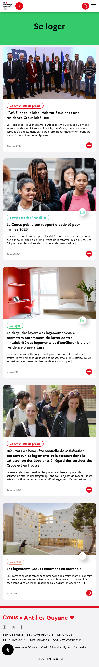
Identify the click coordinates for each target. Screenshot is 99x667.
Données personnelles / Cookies (20, 647)
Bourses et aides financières (29, 217)
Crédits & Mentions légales (56, 647)
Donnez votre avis (67, 640)
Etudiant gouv (14, 640)
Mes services (39, 640)
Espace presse (13, 634)
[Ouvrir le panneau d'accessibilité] (8, 649)
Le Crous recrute (40, 634)
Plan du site (79, 647)
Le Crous (17, 561)
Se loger (16, 325)
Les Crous (64, 634)
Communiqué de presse (25, 106)
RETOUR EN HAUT (48, 659)
